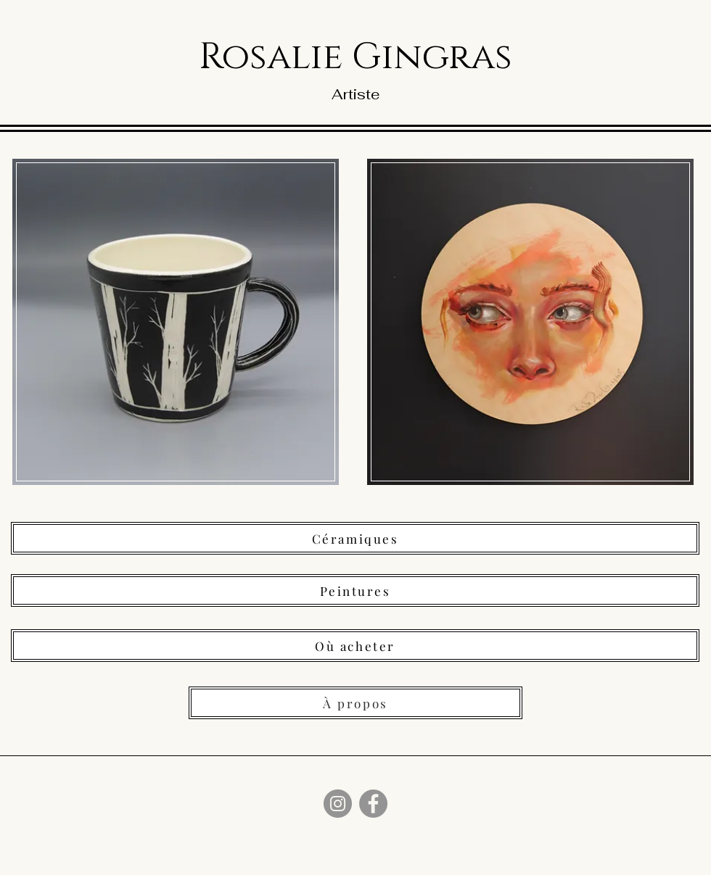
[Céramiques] (355, 538)
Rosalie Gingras (355, 57)
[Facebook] (373, 803)
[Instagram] (338, 803)
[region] (178, 326)
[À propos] (355, 703)
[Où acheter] (355, 645)
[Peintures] (355, 590)
